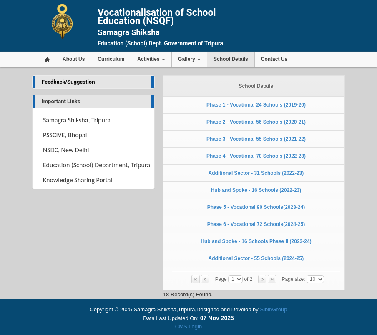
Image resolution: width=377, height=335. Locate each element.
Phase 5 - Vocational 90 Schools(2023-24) (256, 207)
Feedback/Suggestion (68, 82)
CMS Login (188, 326)
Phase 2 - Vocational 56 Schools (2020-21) (256, 122)
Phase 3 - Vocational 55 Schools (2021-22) (256, 139)
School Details (231, 59)
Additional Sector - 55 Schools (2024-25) (256, 258)
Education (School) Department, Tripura (96, 165)
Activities (151, 59)
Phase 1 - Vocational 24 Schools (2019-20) (256, 105)
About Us (74, 59)
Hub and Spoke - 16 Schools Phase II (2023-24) (256, 241)
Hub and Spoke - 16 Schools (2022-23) (256, 190)
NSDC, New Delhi (66, 150)
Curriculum (111, 59)
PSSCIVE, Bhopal (65, 135)
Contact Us (274, 59)
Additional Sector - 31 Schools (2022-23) (256, 173)
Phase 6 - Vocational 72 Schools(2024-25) (256, 224)
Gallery (189, 59)
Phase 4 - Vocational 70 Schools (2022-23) (256, 156)
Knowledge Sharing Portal (77, 180)
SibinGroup (273, 309)
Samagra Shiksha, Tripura (77, 120)
